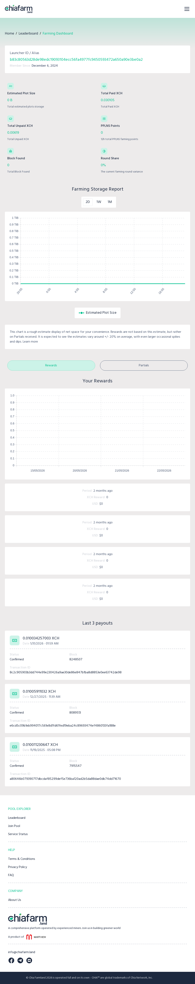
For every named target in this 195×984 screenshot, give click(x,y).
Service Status (18, 834)
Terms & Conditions (21, 859)
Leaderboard (28, 33)
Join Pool (14, 826)
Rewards (51, 365)
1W (99, 202)
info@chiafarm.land (21, 952)
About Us (14, 900)
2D (88, 202)
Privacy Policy (17, 867)
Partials (144, 365)
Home (9, 33)
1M (110, 202)
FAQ (11, 875)
